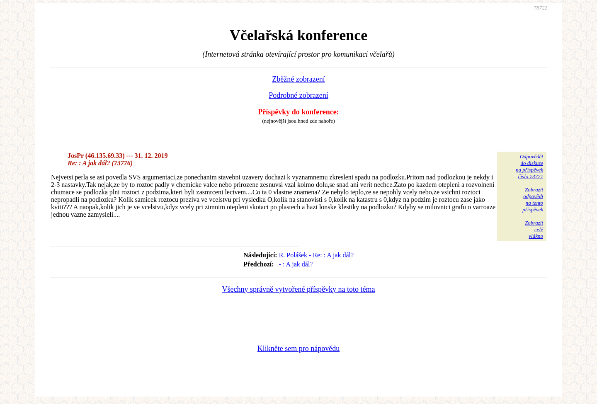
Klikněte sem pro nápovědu (298, 348)
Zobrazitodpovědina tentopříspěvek (532, 199)
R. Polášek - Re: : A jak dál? (316, 255)
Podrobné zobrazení (298, 95)
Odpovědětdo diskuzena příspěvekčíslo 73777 (529, 166)
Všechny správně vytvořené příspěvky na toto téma (298, 289)
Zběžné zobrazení (298, 79)
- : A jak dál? (296, 264)
